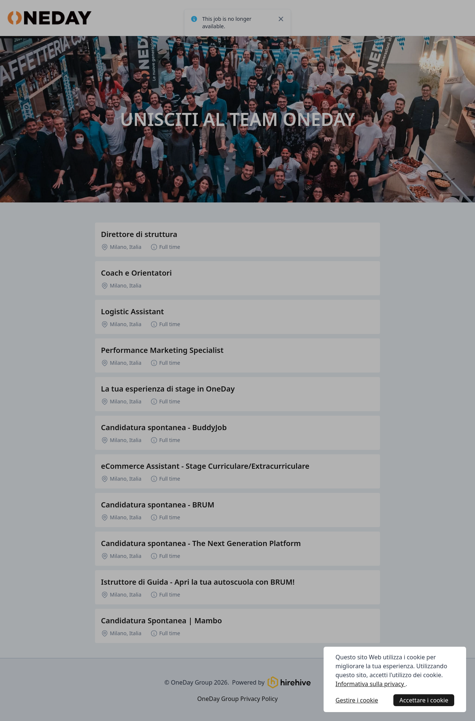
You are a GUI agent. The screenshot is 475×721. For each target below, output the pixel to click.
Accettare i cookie (423, 700)
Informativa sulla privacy (370, 684)
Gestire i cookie (356, 700)
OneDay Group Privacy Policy (237, 699)
